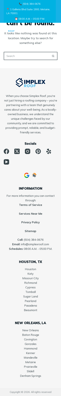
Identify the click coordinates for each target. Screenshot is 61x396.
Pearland (30, 301)
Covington (30, 339)
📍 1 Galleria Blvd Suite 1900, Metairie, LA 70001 (28, 11)
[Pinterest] (38, 151)
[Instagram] (27, 151)
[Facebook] (6, 151)
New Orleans (30, 330)
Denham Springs (30, 375)
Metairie (30, 362)
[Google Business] (26, 175)
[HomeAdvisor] (34, 175)
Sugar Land (30, 296)
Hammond (30, 348)
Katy (30, 273)
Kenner (30, 353)
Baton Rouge (30, 334)
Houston (30, 269)
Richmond (30, 282)
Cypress (30, 287)
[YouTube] (6, 162)
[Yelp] (48, 151)
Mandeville (30, 357)
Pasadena (30, 305)
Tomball (30, 292)
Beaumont (30, 310)
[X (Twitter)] (17, 151)
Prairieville (30, 366)
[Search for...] (26, 56)
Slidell (30, 371)
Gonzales (30, 344)
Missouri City (30, 278)
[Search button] (53, 56)
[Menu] (55, 29)
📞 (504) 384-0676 (30, 3)
